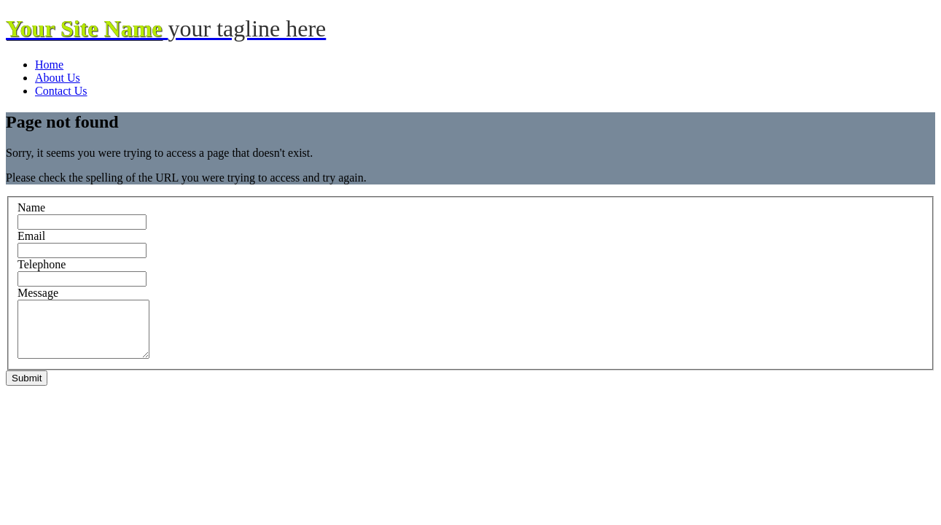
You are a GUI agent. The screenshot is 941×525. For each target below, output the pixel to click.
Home (49, 64)
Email (31, 236)
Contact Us (61, 91)
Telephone (41, 264)
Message (37, 293)
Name (31, 207)
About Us (57, 77)
